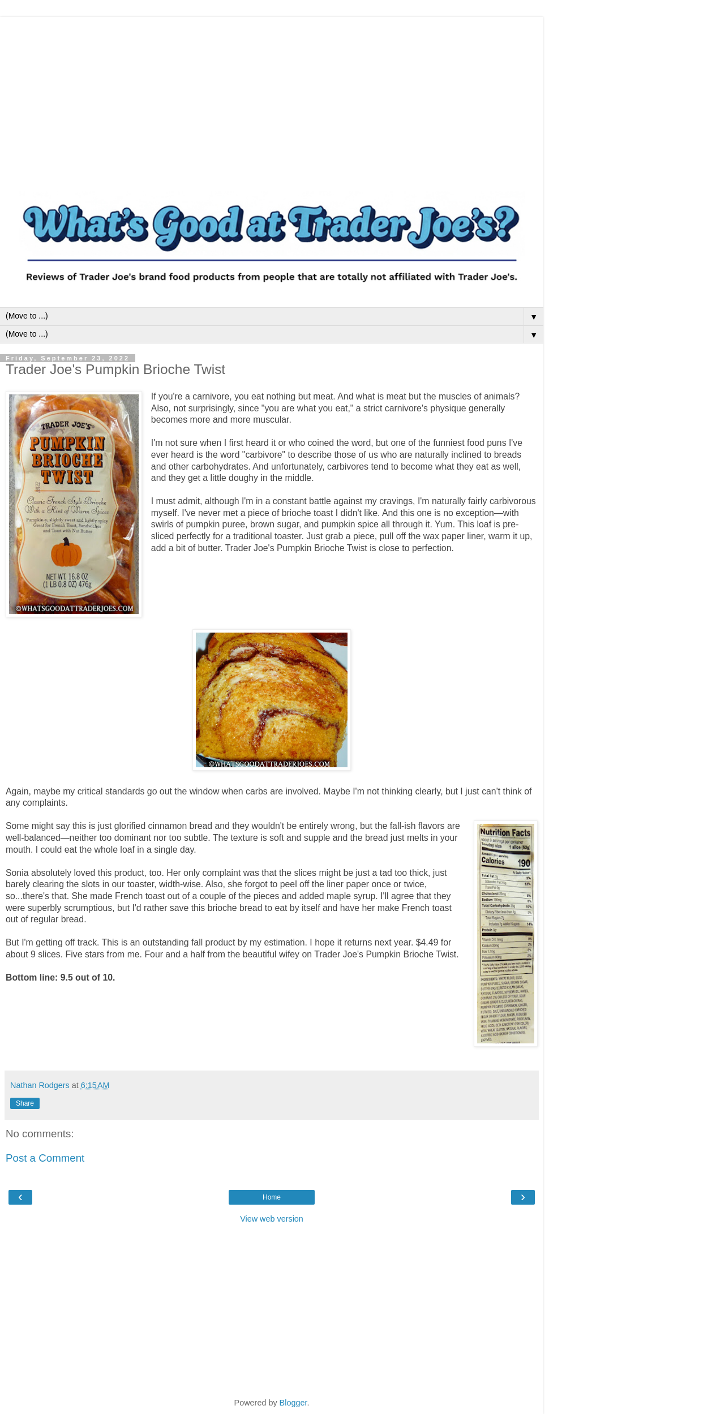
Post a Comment (45, 1158)
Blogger (293, 1402)
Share (25, 1103)
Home (272, 1197)
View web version (271, 1218)
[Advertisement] (271, 96)
